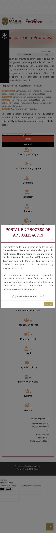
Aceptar (48, 304)
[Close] (52, 239)
